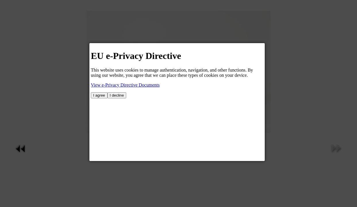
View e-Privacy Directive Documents (125, 85)
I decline (117, 95)
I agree (99, 95)
